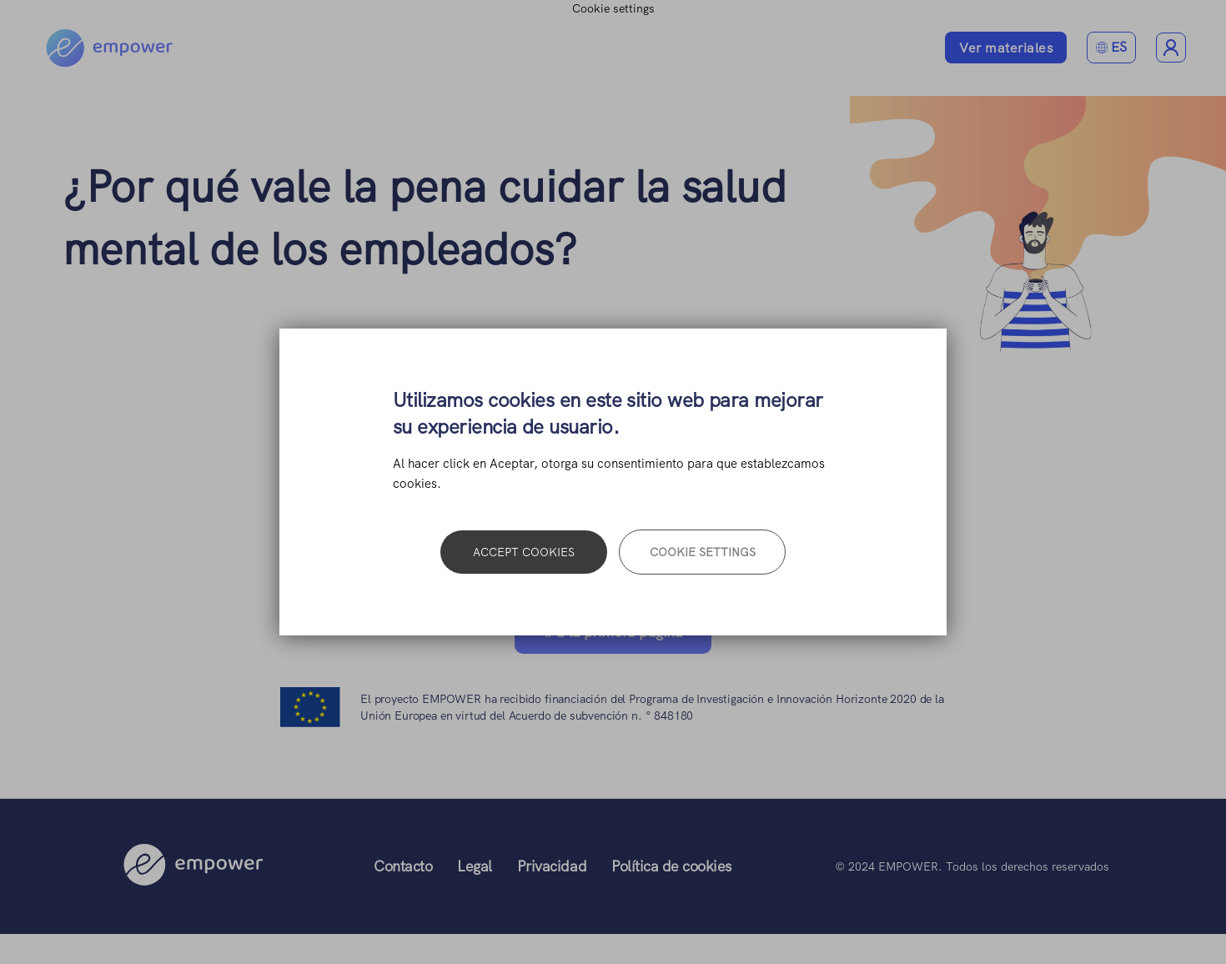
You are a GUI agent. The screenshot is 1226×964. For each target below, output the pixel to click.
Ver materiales (1006, 48)
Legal (474, 866)
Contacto (403, 866)
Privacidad (551, 866)
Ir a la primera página (613, 631)
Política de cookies (671, 866)
